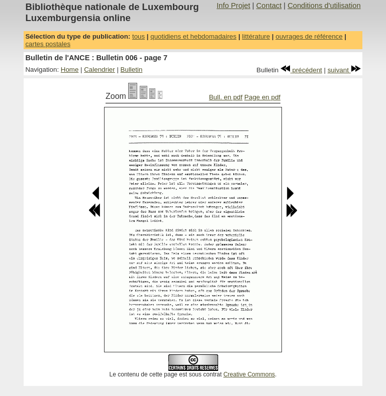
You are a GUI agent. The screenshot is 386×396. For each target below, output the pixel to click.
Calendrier (99, 69)
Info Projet (233, 6)
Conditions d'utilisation (323, 6)
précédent (301, 70)
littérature (256, 36)
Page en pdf (262, 97)
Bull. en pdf (226, 97)
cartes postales (47, 44)
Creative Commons (249, 374)
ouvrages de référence (308, 36)
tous (138, 36)
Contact (269, 6)
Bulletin (132, 69)
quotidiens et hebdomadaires (193, 36)
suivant (344, 70)
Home (70, 69)
